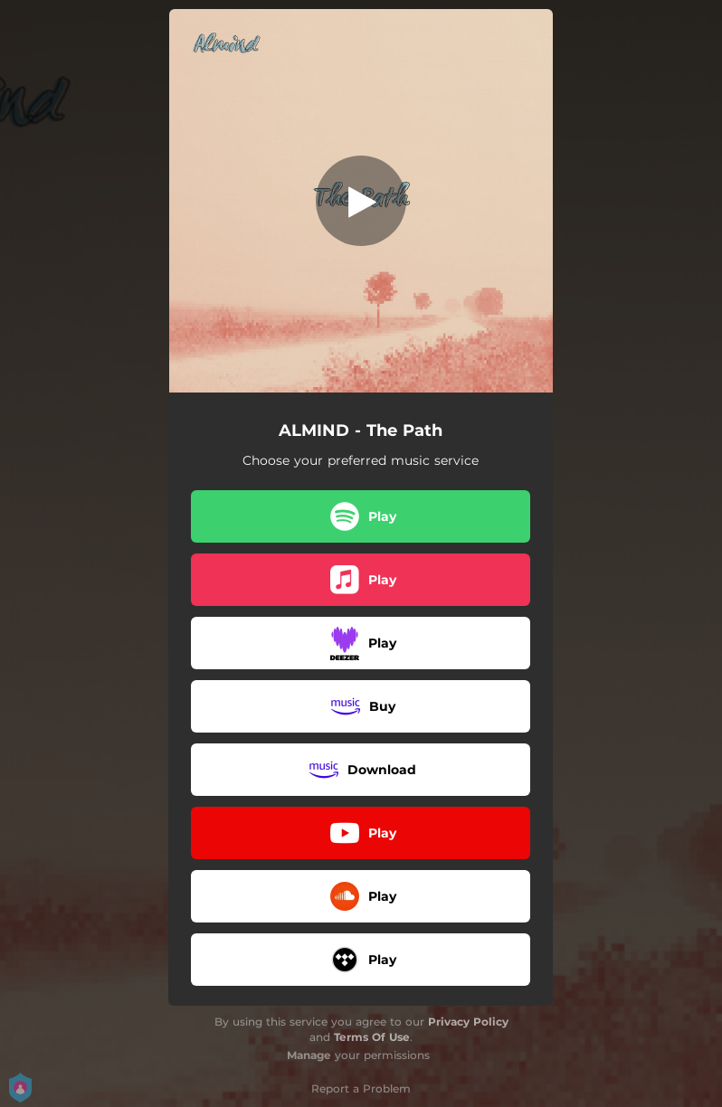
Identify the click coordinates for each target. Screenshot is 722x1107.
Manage (309, 1055)
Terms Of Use (372, 1037)
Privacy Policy (468, 1021)
